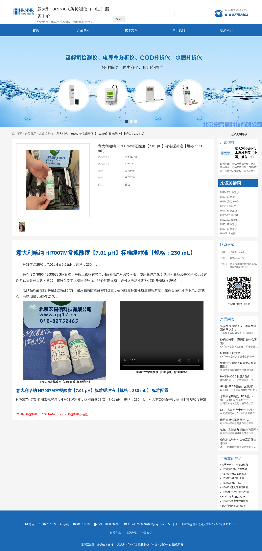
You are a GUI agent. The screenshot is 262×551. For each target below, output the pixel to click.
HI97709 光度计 (228, 229)
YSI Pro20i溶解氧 (27, 414)
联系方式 (115, 532)
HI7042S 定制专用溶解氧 (235, 487)
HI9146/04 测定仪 (229, 192)
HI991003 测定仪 (229, 219)
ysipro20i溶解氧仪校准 (74, 414)
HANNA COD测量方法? (234, 376)
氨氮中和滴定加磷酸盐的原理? (239, 429)
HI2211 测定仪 (228, 206)
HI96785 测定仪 (228, 210)
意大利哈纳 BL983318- (234, 505)
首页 (36, 30)
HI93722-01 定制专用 (233, 478)
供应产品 (131, 532)
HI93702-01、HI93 (232, 482)
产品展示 (83, 30)
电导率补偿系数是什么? (235, 419)
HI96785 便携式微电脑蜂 (235, 501)
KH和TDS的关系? (231, 353)
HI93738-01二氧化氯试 (234, 473)
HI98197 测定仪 (228, 224)
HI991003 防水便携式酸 (234, 469)
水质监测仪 (46, 133)
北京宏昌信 (88, 544)
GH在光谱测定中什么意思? (237, 409)
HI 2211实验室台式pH (233, 496)
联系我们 (226, 30)
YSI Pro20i (49, 414)
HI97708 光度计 (228, 197)
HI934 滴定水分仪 (229, 201)
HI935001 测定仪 (229, 215)
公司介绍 (146, 532)
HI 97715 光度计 (229, 233)
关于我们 (178, 30)
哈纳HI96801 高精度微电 (235, 464)
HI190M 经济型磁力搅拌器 (236, 491)
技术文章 (131, 30)
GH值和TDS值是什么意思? (237, 386)
